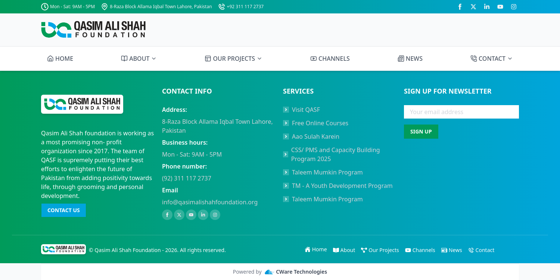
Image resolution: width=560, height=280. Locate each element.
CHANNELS (330, 58)
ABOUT (139, 58)
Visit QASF (306, 110)
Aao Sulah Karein (315, 136)
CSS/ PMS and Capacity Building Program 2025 (335, 154)
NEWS (410, 58)
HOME (60, 58)
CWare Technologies (296, 272)
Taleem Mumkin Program (327, 172)
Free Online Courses (320, 123)
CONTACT (491, 58)
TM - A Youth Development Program (342, 186)
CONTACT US (63, 210)
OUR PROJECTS (233, 58)
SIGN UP (421, 131)
